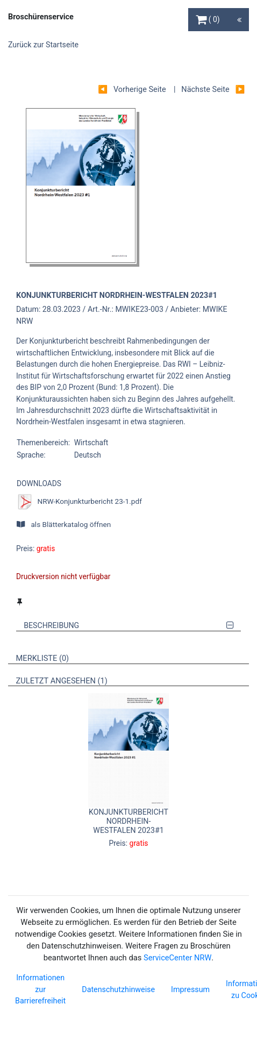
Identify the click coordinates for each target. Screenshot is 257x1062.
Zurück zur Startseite (43, 44)
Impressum (190, 989)
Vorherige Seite (139, 89)
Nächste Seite (205, 89)
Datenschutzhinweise (118, 989)
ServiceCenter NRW (177, 958)
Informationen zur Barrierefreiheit (40, 989)
